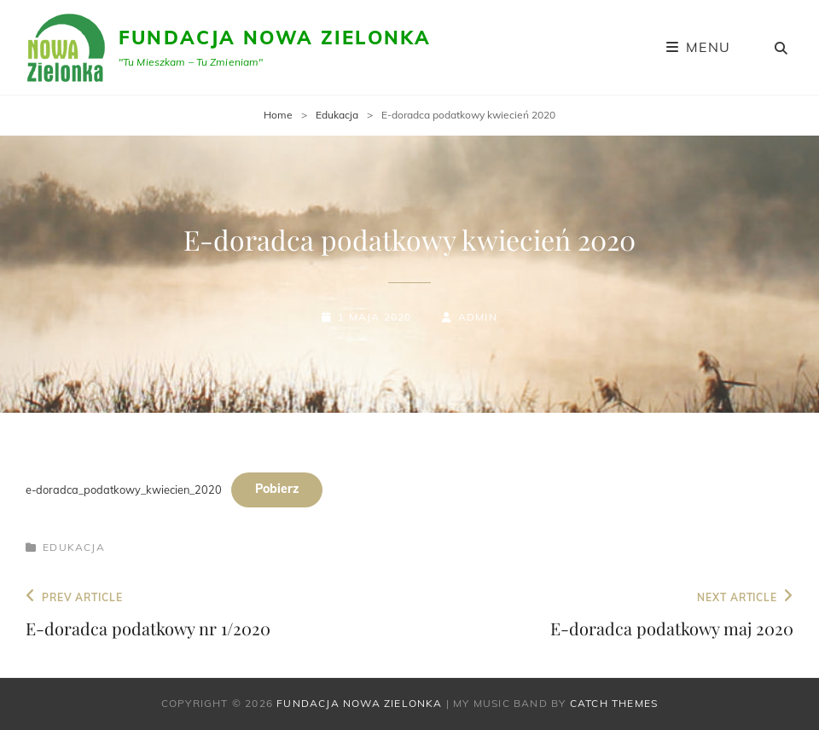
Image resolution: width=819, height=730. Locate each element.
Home (278, 114)
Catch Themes (614, 703)
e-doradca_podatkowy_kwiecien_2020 (124, 488)
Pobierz (277, 488)
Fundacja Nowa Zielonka (275, 37)
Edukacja (337, 114)
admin (477, 316)
